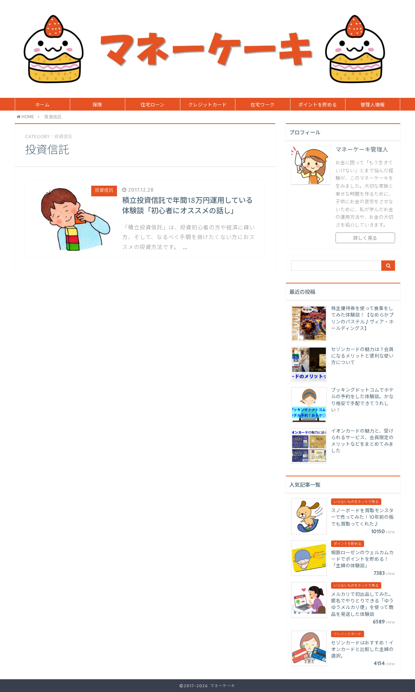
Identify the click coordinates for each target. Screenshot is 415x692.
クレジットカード (207, 105)
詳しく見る (365, 238)
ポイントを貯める (317, 105)
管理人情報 (373, 105)
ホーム (42, 105)
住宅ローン (152, 105)
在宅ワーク (263, 105)
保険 (97, 105)
